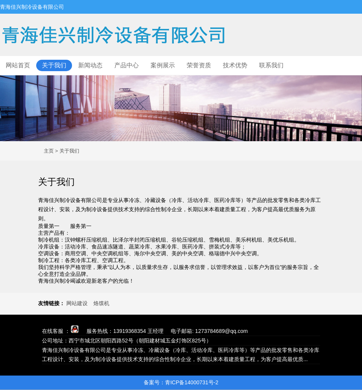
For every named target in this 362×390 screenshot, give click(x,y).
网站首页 (18, 65)
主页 (49, 151)
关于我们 (54, 65)
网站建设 (77, 303)
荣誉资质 (199, 65)
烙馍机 (101, 303)
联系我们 (271, 65)
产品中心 (126, 65)
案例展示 (163, 65)
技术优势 (235, 65)
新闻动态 (90, 65)
